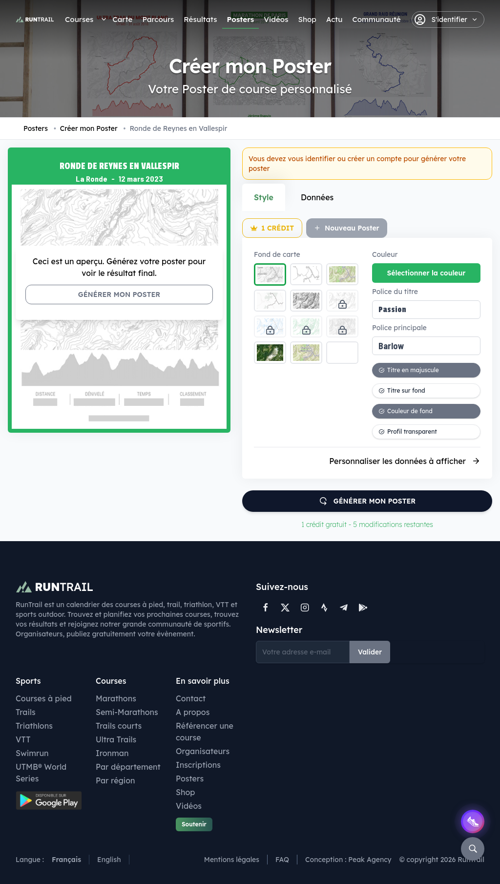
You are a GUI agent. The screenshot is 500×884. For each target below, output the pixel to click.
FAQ (282, 859)
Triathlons (34, 726)
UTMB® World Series (41, 772)
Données (317, 197)
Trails (26, 712)
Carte (122, 19)
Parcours (158, 19)
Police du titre (395, 291)
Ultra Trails (116, 739)
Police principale (399, 327)
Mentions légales (231, 859)
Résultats (200, 19)
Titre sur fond (401, 390)
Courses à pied (44, 698)
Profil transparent (407, 431)
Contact (191, 698)
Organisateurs (202, 751)
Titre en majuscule (408, 370)
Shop (307, 19)
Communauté (376, 19)
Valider (370, 652)
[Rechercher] (472, 849)
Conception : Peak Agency (348, 859)
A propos (192, 712)
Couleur (384, 254)
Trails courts (119, 726)
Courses (79, 19)
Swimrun (32, 753)
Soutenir (194, 824)
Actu (334, 19)
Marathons (116, 698)
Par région (115, 780)
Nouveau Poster (346, 228)
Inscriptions (198, 765)
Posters (240, 19)
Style (263, 197)
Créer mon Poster (86, 128)
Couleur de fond (405, 411)
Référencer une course (204, 731)
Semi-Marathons (127, 712)
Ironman (112, 753)
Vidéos (276, 19)
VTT (23, 739)
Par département (128, 767)
